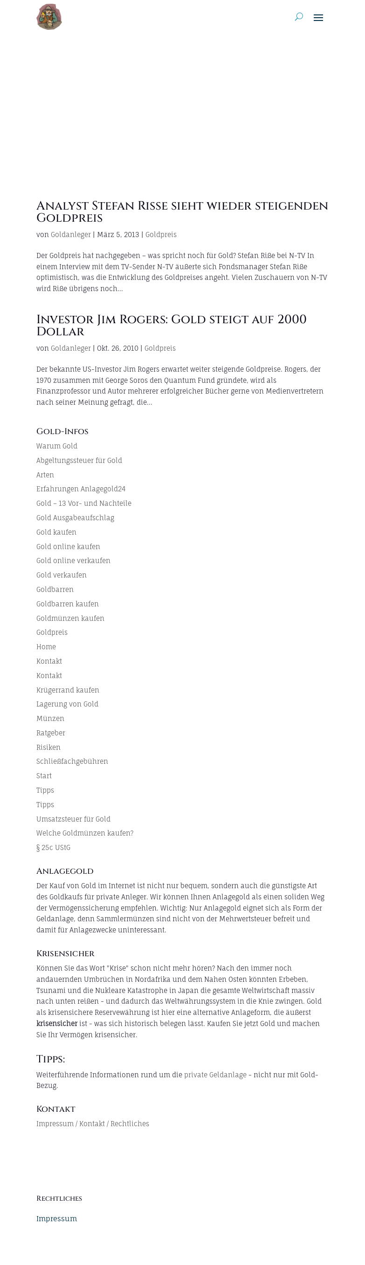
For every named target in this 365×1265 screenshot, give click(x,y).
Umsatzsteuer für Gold (73, 819)
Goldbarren (55, 589)
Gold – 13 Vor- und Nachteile (83, 503)
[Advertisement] (182, 103)
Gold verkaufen (61, 575)
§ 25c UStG (53, 847)
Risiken (48, 747)
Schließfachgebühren (72, 761)
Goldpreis (161, 234)
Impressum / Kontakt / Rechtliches (92, 1124)
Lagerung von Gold (67, 704)
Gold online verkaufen (73, 560)
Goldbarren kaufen (67, 604)
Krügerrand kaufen (67, 690)
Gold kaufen (56, 532)
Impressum (56, 1218)
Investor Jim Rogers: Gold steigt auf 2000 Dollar (171, 326)
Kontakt (49, 661)
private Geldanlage (215, 1075)
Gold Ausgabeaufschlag (75, 518)
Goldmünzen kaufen (70, 618)
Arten (45, 475)
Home (46, 647)
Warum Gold (56, 446)
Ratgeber (50, 733)
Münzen (50, 718)
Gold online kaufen (68, 547)
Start (44, 776)
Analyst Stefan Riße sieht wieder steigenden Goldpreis (182, 212)
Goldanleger (71, 234)
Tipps (45, 790)
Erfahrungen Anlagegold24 (81, 489)
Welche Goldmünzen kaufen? (84, 833)
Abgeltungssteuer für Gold (79, 460)
